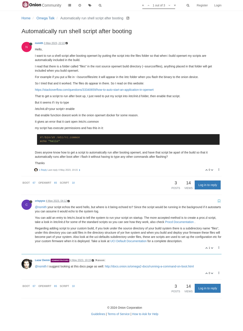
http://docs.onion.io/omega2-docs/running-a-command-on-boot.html (149, 266)
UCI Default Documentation (128, 241)
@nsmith (41, 207)
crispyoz (40, 200)
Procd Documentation (179, 222)
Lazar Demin (42, 260)
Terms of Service (118, 314)
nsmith (39, 43)
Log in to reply (207, 185)
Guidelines (98, 314)
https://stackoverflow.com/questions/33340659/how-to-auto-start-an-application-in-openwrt (94, 89)
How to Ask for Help (145, 314)
